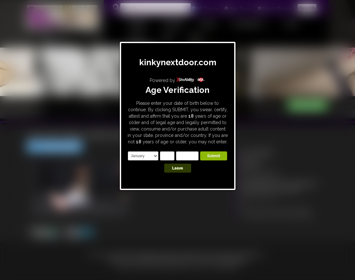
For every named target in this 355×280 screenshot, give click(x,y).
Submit (213, 156)
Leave (177, 168)
